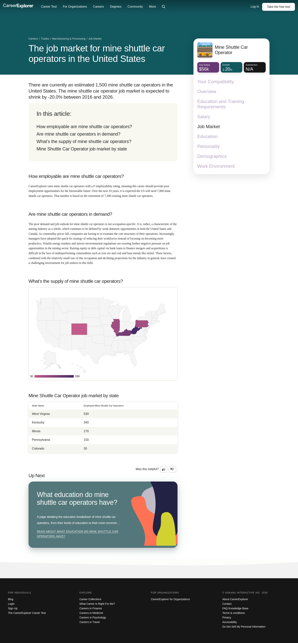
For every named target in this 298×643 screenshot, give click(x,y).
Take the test (278, 7)
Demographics (212, 156)
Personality (208, 146)
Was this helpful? (147, 469)
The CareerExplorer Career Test (27, 612)
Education (207, 136)
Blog (10, 599)
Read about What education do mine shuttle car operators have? (77, 534)
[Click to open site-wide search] (163, 7)
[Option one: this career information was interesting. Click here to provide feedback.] (163, 469)
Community (135, 6)
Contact (226, 603)
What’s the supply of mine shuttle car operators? (83, 141)
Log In (255, 6)
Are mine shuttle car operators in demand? (78, 134)
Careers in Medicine (91, 612)
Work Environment (216, 166)
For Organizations (75, 6)
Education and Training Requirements (220, 104)
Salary (203, 116)
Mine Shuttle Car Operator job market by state (81, 148)
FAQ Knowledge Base (235, 608)
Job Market (208, 126)
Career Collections (90, 599)
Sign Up (12, 608)
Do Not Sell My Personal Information (243, 626)
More (152, 6)
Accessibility (229, 622)
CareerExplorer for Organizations (170, 599)
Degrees (115, 6)
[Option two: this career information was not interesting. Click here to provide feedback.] (172, 469)
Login (11, 603)
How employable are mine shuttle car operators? (84, 126)
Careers (98, 6)
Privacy (226, 617)
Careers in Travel (89, 622)
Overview (206, 91)
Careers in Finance (90, 608)
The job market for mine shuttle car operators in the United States (97, 53)
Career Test (49, 6)
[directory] (103, 132)
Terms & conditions (233, 612)
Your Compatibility (215, 81)
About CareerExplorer (235, 599)
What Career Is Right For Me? (97, 603)
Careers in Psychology (92, 617)
